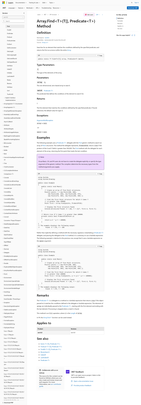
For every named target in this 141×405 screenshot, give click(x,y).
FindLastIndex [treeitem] (11, 40)
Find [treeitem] (8, 26)
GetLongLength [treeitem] (11, 55)
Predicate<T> (48, 91)
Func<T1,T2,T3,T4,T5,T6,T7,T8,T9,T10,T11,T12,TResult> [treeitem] (14, 387)
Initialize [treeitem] (9, 73)
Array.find (46, 317)
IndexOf (43, 355)
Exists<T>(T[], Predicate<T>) (50, 344)
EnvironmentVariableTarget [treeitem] (12, 288)
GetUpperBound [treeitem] (12, 62)
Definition (120, 18)
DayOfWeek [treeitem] (7, 242)
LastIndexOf (45, 357)
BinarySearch (45, 352)
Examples (120, 21)
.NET (45, 14)
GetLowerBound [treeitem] (12, 58)
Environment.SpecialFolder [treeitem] (12, 281)
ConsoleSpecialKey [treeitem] (9, 202)
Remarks (119, 23)
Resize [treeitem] (9, 80)
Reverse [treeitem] (9, 83)
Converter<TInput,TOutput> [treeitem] (12, 220)
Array (69, 50)
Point (44, 145)
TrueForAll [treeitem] (10, 94)
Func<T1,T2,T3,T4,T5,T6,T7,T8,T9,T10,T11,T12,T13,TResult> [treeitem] (14, 393)
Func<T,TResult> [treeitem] (9, 335)
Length (73, 313)
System (47, 38)
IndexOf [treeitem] (9, 69)
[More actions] (102, 14)
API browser (53, 14)
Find (80, 143)
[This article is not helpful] (134, 35)
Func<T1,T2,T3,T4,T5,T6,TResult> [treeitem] (13, 352)
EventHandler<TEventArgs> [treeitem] (12, 299)
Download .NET (133, 8)
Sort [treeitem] (8, 90)
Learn (39, 14)
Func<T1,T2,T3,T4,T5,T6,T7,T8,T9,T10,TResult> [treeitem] (14, 375)
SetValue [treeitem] (9, 87)
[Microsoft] (3, 2)
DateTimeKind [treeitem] (8, 235)
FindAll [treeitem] (9, 30)
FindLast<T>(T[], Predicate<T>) (51, 347)
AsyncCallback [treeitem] (8, 122)
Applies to (120, 26)
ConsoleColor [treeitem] (8, 188)
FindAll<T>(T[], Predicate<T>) (51, 349)
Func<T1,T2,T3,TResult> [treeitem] (11, 342)
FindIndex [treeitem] (10, 33)
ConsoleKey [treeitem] (7, 192)
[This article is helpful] (132, 35)
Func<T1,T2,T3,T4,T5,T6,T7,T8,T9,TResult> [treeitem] (14, 369)
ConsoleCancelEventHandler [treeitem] (12, 185)
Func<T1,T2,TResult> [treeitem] (10, 338)
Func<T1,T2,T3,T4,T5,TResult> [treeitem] (13, 349)
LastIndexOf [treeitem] (10, 76)
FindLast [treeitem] (9, 37)
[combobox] (13, 17)
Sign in (137, 2)
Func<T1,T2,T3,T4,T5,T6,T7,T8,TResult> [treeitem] (14, 363)
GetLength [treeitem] (10, 51)
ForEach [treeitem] (9, 44)
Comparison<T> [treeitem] (9, 174)
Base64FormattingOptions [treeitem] (12, 139)
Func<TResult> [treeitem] (8, 331)
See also (119, 28)
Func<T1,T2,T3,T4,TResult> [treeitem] (12, 345)
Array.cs (44, 42)
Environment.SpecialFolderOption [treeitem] (14, 285)
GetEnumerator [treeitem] (11, 48)
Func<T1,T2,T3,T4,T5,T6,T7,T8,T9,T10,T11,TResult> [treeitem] (14, 381)
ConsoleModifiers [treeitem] (9, 199)
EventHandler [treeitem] (8, 295)
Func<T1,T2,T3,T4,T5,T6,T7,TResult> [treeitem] (14, 357)
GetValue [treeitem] (9, 66)
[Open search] (132, 2)
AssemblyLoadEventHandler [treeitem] (12, 118)
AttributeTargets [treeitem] (9, 129)
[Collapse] (24, 13)
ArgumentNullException (45, 120)
